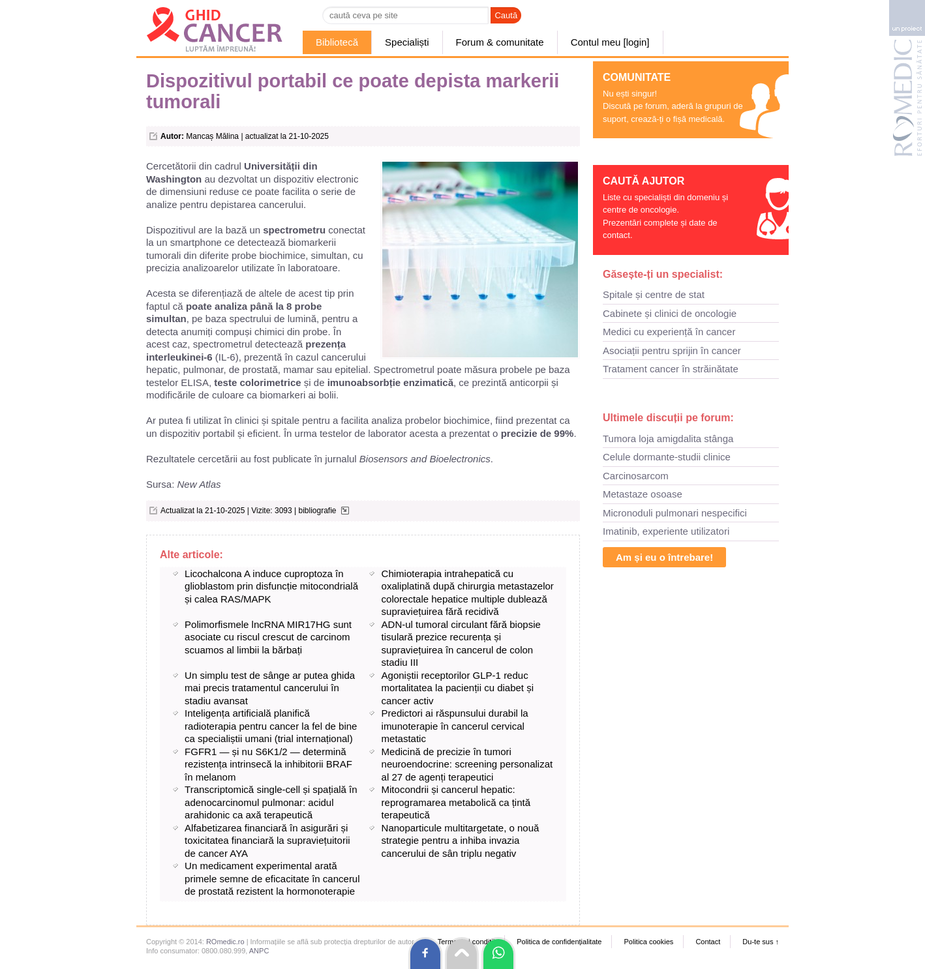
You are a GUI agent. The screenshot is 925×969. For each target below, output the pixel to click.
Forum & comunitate (500, 42)
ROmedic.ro (225, 942)
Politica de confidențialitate (559, 942)
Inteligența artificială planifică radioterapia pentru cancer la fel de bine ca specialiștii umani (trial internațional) (271, 726)
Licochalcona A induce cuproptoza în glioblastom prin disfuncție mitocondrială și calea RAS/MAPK (271, 586)
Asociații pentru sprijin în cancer (672, 350)
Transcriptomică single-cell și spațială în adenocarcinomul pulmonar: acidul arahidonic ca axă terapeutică (271, 802)
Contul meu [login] (610, 42)
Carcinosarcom (636, 475)
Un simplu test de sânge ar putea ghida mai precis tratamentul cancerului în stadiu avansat (270, 688)
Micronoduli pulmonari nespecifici (675, 512)
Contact (707, 942)
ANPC (259, 951)
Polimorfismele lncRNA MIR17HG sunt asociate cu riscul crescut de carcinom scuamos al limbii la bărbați (268, 637)
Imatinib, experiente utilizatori (666, 531)
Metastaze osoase (642, 493)
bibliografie (317, 510)
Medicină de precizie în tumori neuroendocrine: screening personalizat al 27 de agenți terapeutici (467, 764)
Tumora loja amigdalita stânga (668, 438)
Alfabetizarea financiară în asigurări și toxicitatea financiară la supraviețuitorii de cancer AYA (267, 840)
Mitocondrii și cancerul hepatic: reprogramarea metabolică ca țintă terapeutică (456, 802)
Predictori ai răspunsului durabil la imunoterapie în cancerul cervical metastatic (455, 726)
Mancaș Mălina (212, 136)
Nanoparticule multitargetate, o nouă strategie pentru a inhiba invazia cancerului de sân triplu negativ (460, 840)
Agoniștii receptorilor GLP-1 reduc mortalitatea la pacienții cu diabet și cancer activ (458, 688)
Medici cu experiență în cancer (669, 331)
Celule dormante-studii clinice (667, 456)
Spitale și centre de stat (654, 294)
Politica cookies (648, 942)
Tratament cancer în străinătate (670, 368)
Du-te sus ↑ (760, 942)
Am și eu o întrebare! (664, 557)
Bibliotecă (337, 42)
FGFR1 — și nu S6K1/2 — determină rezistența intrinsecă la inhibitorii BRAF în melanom (268, 764)
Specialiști (407, 42)
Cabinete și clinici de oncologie (669, 313)
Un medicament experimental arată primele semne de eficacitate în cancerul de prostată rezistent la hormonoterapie (272, 878)
